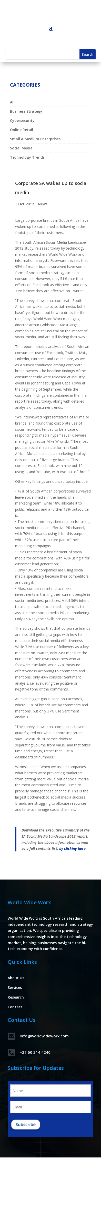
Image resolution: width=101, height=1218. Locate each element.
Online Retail (21, 129)
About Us (16, 977)
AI (11, 102)
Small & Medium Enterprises (35, 138)
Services (15, 987)
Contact (15, 1006)
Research (16, 997)
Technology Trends (27, 157)
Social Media (21, 148)
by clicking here (72, 848)
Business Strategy (26, 111)
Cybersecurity (22, 120)
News (42, 204)
